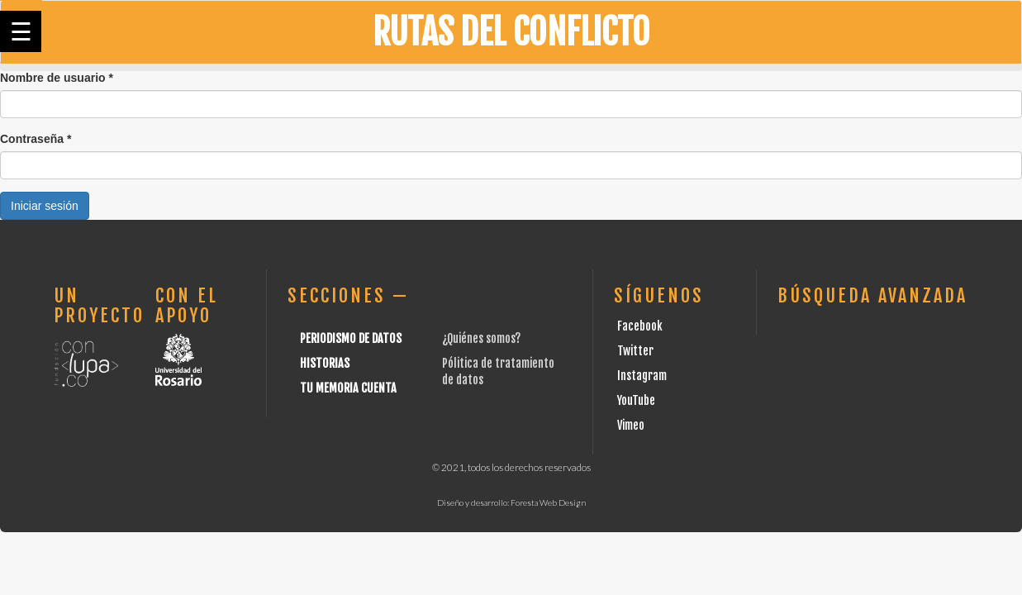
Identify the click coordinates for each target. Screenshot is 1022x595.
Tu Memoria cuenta (348, 388)
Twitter (635, 351)
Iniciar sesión (44, 205)
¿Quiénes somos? (481, 338)
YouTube (636, 400)
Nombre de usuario (56, 77)
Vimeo (630, 425)
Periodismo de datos (351, 338)
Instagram (642, 376)
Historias (324, 363)
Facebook (640, 326)
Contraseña (35, 138)
